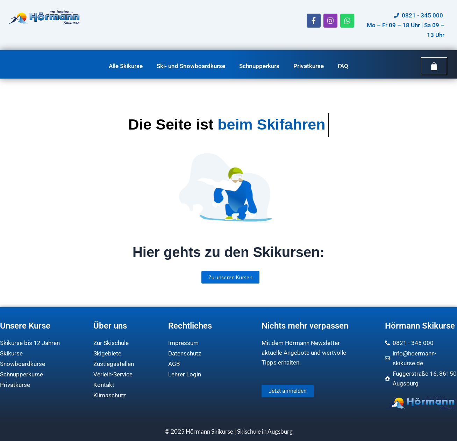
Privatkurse (308, 66)
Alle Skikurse (126, 66)
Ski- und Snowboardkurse (191, 66)
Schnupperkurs (259, 66)
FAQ (343, 66)
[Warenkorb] (434, 66)
